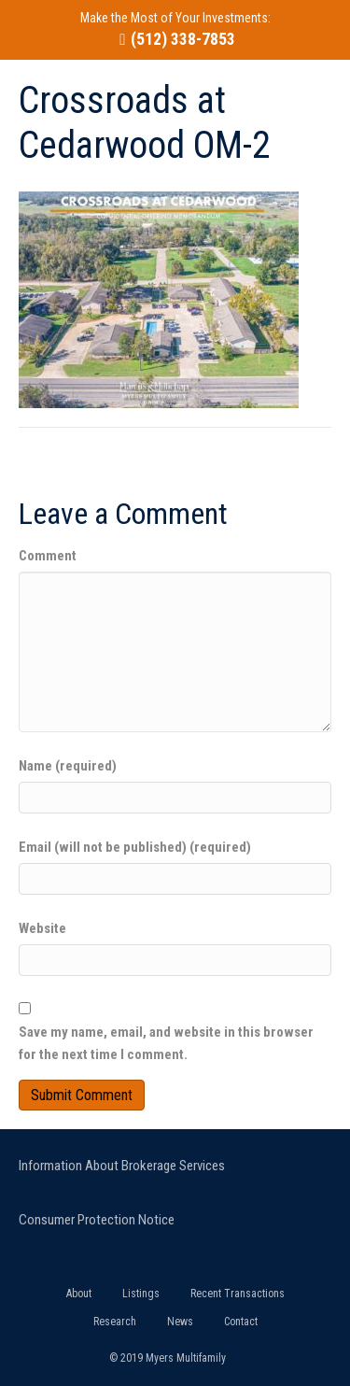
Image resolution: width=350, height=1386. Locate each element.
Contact (241, 1321)
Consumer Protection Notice (97, 1219)
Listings (141, 1293)
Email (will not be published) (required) (135, 847)
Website (42, 928)
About (78, 1293)
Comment (48, 555)
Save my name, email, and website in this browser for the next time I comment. (166, 1043)
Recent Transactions (237, 1293)
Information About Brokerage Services (122, 1165)
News (180, 1321)
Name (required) (68, 765)
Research (114, 1321)
